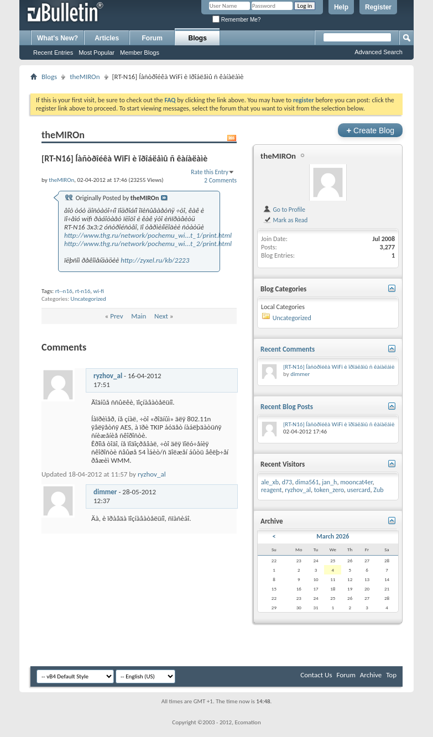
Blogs (198, 38)
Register (378, 7)
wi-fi (98, 291)
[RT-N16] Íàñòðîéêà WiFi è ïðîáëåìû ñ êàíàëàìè (338, 366)
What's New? (57, 38)
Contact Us (316, 675)
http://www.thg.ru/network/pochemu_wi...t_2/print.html (148, 243)
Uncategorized (88, 298)
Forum (152, 38)
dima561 (307, 482)
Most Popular (96, 52)
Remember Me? (236, 20)
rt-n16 (82, 291)
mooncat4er (356, 482)
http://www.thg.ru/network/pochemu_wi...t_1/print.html (148, 235)
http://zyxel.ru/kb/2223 (155, 260)
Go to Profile (284, 209)
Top (391, 675)
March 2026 (332, 536)
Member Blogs (139, 52)
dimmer (105, 492)
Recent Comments (287, 349)
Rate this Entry (209, 172)
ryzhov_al (107, 376)
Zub (378, 490)
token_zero (329, 490)
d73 (287, 482)
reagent (271, 490)
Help (341, 7)
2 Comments (220, 180)
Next (161, 316)
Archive (371, 675)
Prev (116, 316)
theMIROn (85, 76)
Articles (107, 38)
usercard (359, 490)
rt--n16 (63, 291)
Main (138, 316)
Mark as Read (285, 220)
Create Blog (370, 130)
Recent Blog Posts (286, 407)
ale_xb (270, 482)
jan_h (329, 482)
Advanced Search (378, 52)
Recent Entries (53, 52)
